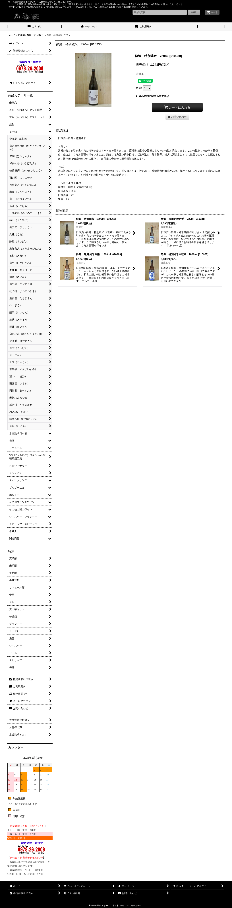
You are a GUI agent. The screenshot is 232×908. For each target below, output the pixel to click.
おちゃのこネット (110, 905)
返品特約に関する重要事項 (152, 96)
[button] (197, 27)
